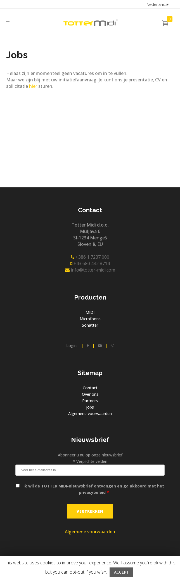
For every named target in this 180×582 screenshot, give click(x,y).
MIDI (90, 312)
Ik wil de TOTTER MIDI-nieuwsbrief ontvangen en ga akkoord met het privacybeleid (93, 489)
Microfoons (90, 318)
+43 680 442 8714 (90, 263)
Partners (90, 400)
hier (33, 86)
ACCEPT (121, 572)
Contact (90, 387)
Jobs (90, 407)
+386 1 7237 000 (90, 257)
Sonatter (90, 325)
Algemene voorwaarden (90, 413)
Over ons (90, 394)
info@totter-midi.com (90, 270)
